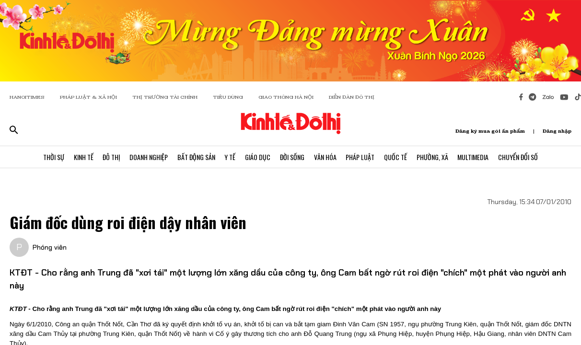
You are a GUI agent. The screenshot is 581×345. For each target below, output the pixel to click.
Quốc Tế (395, 157)
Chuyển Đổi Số (519, 157)
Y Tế (229, 157)
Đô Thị (110, 157)
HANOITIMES (27, 97)
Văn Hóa (325, 157)
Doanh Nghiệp (148, 157)
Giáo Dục (257, 157)
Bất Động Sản (196, 157)
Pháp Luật (360, 157)
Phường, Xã (433, 157)
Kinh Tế (83, 157)
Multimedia (473, 157)
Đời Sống (292, 157)
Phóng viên (50, 247)
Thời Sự (52, 157)
